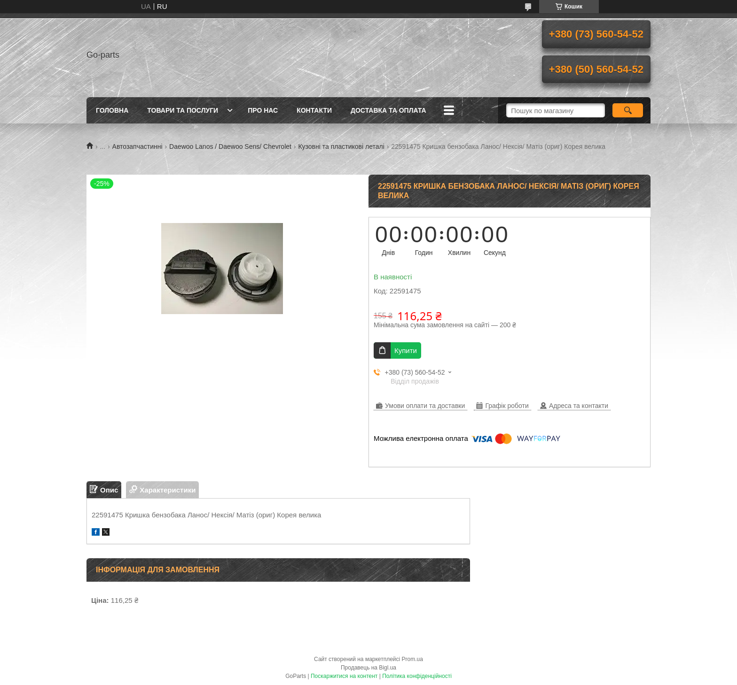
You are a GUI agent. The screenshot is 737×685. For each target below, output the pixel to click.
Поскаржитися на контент (344, 676)
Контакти (314, 110)
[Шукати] (627, 110)
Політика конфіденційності (417, 676)
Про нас (263, 110)
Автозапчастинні (137, 146)
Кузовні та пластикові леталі (341, 146)
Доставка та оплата (388, 110)
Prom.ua (412, 659)
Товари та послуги (182, 110)
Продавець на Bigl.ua (368, 667)
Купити (405, 350)
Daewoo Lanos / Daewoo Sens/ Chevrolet (230, 146)
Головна (112, 110)
